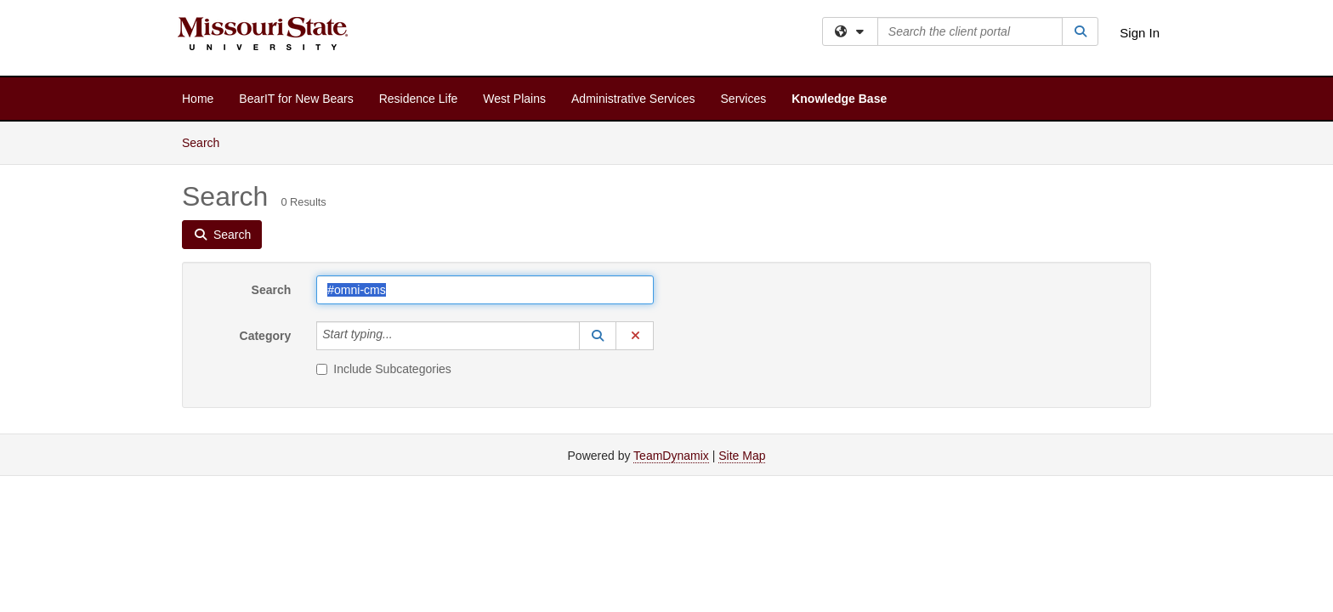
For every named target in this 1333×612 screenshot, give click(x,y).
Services (744, 98)
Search (207, 141)
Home (197, 98)
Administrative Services (633, 98)
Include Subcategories (383, 369)
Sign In (1140, 33)
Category (266, 336)
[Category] (402, 335)
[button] (597, 335)
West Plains (514, 98)
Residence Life (418, 98)
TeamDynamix (671, 455)
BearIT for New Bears (296, 98)
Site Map (741, 455)
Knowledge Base (839, 98)
